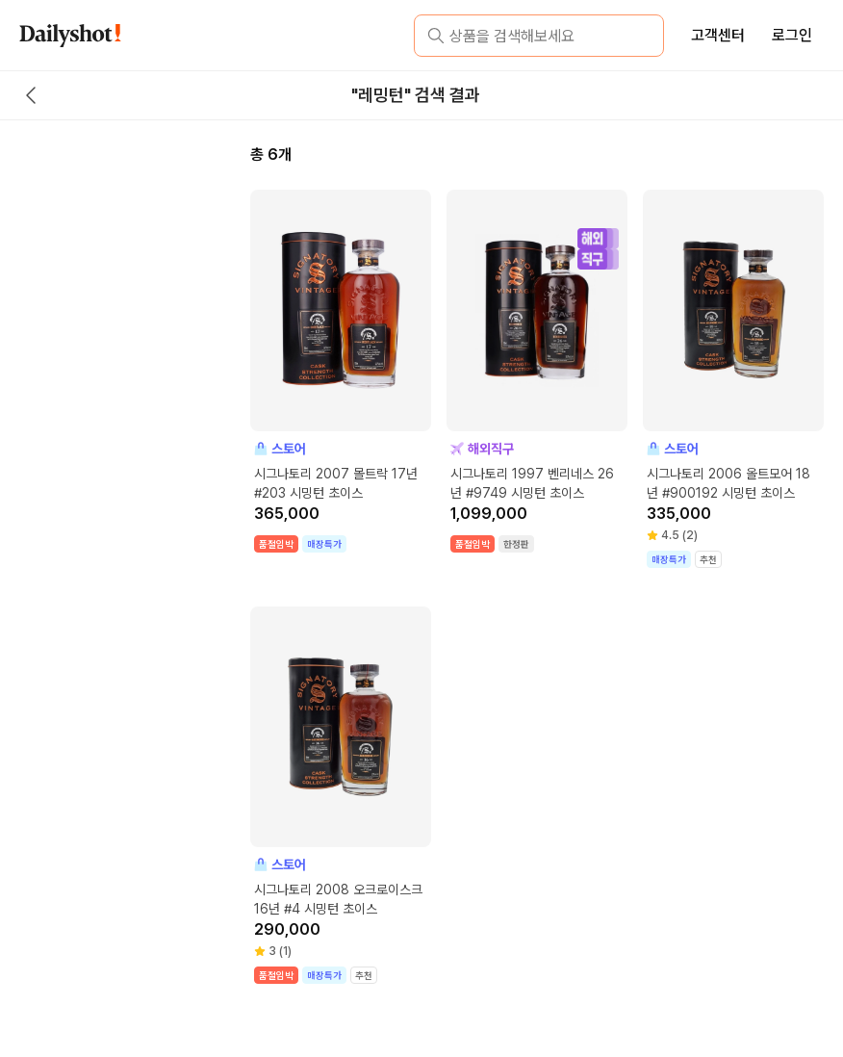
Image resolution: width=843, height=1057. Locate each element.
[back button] (31, 95)
